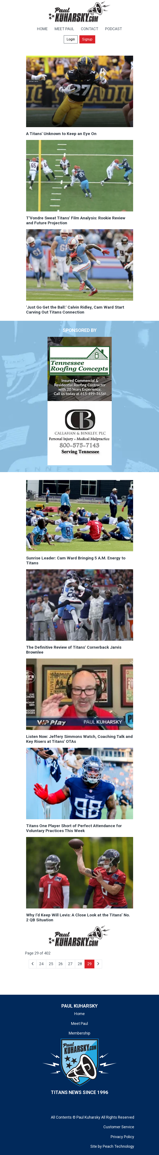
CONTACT (89, 29)
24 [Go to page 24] (41, 964)
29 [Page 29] (89, 964)
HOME (42, 29)
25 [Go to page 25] (51, 964)
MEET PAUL (64, 29)
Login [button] (71, 39)
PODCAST (113, 29)
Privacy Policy (122, 1136)
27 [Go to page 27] (70, 964)
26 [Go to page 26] (60, 964)
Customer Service (118, 1127)
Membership (79, 1033)
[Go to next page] (98, 964)
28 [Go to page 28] (80, 964)
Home (79, 1013)
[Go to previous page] (33, 964)
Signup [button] (87, 39)
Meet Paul (79, 1023)
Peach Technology (118, 1146)
